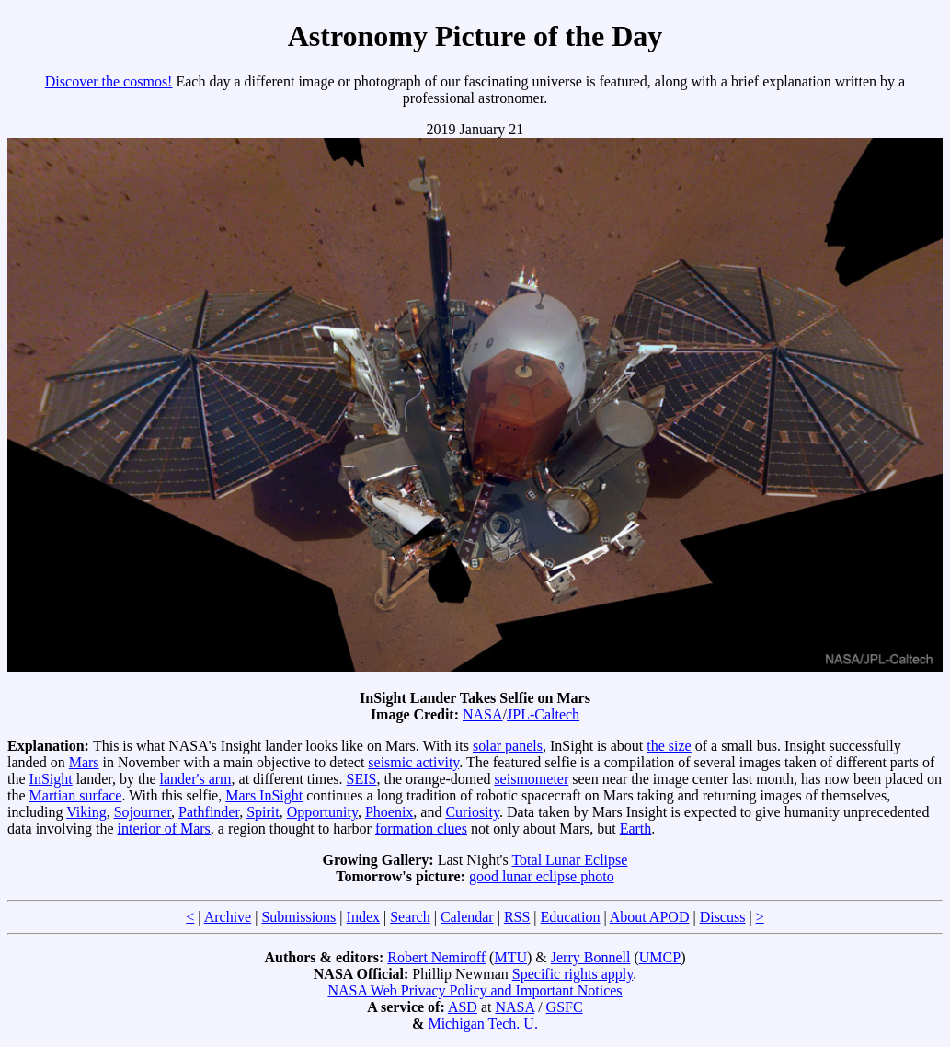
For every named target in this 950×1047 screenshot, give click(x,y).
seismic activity (413, 762)
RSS (517, 917)
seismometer (531, 779)
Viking (86, 812)
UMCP (660, 957)
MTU (510, 957)
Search (410, 917)
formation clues (421, 828)
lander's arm (196, 779)
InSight (51, 779)
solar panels (508, 746)
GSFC (564, 1007)
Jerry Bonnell (591, 957)
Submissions (298, 917)
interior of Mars (164, 828)
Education (571, 917)
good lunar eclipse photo (541, 876)
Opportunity (322, 812)
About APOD (650, 917)
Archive (228, 917)
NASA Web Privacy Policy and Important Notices (474, 990)
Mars (84, 762)
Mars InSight (264, 795)
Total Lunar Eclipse (569, 860)
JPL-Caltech (543, 714)
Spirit (263, 812)
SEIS (362, 779)
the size (669, 746)
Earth (636, 828)
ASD (462, 1007)
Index (363, 917)
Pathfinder (208, 812)
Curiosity (472, 812)
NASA (483, 714)
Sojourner (142, 812)
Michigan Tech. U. (482, 1023)
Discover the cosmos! (109, 81)
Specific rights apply (572, 974)
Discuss (723, 917)
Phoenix (389, 812)
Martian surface (75, 795)
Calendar (467, 917)
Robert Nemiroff (436, 957)
